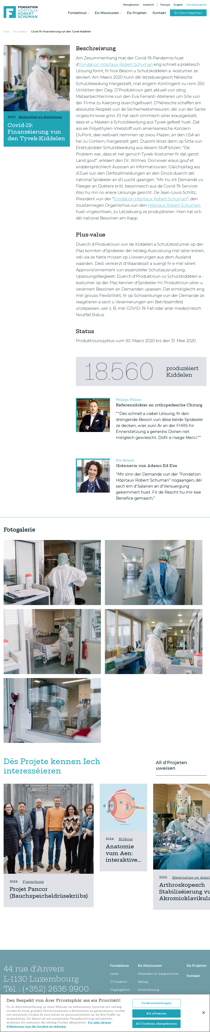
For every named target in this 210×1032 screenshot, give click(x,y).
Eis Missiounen (107, 13)
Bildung (126, 839)
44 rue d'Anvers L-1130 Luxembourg (41, 973)
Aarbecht (148, 4)
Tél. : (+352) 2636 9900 (46, 988)
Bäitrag (143, 982)
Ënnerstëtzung (148, 990)
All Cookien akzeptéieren (156, 1024)
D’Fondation (118, 982)
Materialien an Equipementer (158, 974)
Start (6, 31)
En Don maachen (188, 13)
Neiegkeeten (131, 4)
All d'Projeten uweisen (171, 765)
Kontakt (159, 13)
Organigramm (120, 990)
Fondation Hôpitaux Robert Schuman (116, 64)
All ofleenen (156, 1014)
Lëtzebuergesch (196, 4)
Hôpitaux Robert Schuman (174, 205)
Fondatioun (77, 13)
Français (165, 4)
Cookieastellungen (156, 1004)
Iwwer (114, 974)
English (178, 4)
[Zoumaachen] (203, 1013)
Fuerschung (33, 882)
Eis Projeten (137, 13)
